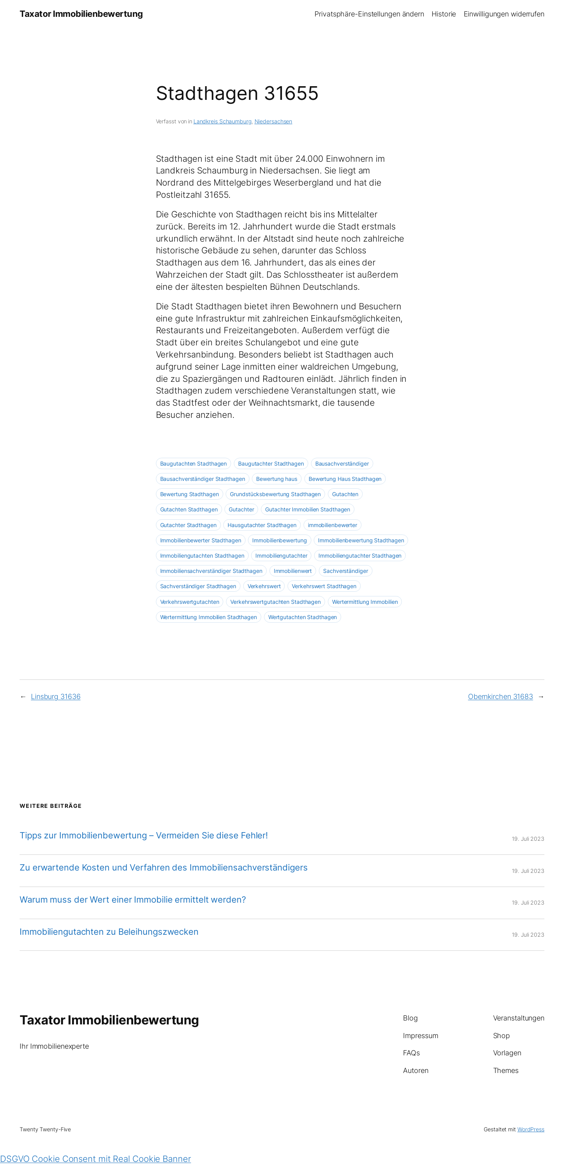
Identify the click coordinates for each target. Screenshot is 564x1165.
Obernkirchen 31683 (500, 696)
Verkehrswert (264, 586)
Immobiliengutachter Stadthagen (359, 555)
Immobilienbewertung (279, 540)
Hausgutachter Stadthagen (262, 525)
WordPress (530, 1129)
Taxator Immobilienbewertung (81, 14)
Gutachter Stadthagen (188, 525)
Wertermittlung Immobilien (365, 601)
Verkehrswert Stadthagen (324, 586)
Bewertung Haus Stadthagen (345, 478)
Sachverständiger (345, 570)
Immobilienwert (293, 570)
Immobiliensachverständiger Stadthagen (211, 570)
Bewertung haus (276, 478)
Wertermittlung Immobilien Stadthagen (208, 617)
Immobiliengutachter (281, 555)
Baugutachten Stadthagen (193, 463)
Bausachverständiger (342, 463)
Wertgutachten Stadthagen (302, 617)
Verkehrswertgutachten (189, 601)
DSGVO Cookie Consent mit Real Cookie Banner (95, 1159)
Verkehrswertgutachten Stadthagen (275, 601)
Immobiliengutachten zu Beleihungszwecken (109, 932)
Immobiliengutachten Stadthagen (202, 555)
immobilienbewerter (332, 525)
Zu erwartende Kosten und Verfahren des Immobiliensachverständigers (163, 867)
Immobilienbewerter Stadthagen (200, 540)
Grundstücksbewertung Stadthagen (275, 494)
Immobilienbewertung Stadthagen (361, 540)
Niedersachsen (274, 121)
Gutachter (241, 509)
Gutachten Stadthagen (189, 509)
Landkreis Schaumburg (222, 121)
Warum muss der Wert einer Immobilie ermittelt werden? (133, 900)
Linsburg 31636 (56, 696)
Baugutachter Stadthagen (271, 463)
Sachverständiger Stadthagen (198, 586)
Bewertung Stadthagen (189, 494)
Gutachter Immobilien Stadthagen (307, 509)
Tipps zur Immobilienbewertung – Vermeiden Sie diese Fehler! (144, 835)
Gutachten (345, 494)
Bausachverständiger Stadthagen (202, 478)
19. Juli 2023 (528, 838)
